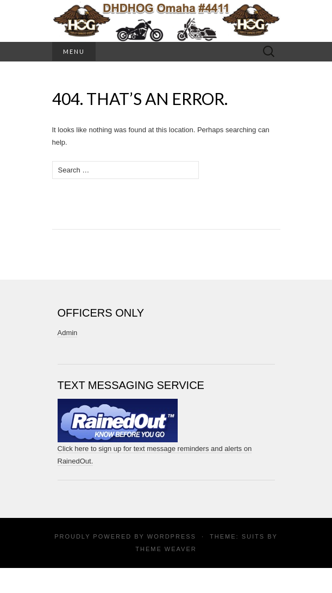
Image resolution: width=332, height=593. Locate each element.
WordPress (171, 536)
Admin (68, 333)
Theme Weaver (165, 549)
